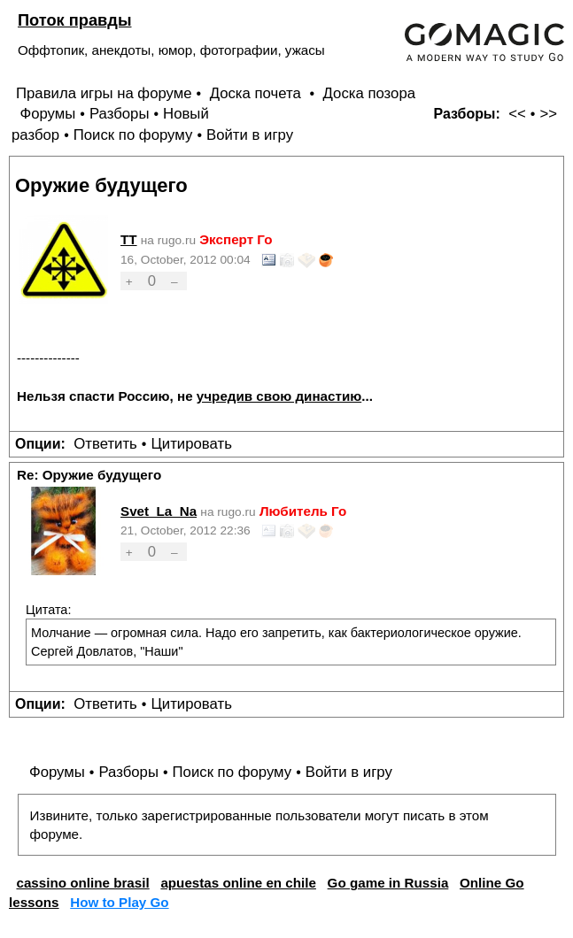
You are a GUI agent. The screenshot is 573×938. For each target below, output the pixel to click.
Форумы (47, 113)
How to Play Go (119, 902)
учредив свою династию (279, 396)
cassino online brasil (82, 882)
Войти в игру (249, 135)
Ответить (105, 443)
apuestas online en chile (238, 882)
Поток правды (74, 20)
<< (517, 113)
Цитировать (191, 443)
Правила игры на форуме (104, 93)
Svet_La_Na (158, 511)
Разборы (119, 113)
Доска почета (258, 93)
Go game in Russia (388, 882)
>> (548, 113)
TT (128, 239)
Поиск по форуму (133, 135)
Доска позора (369, 93)
